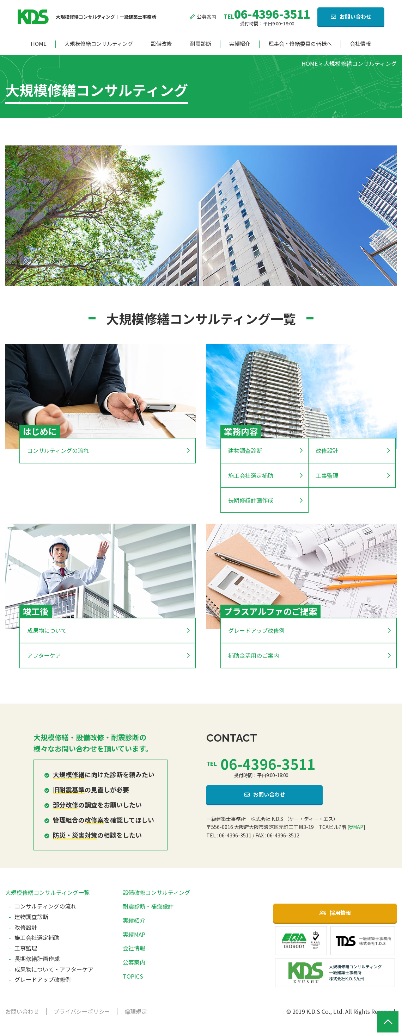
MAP (356, 826)
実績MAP (134, 934)
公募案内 (203, 16)
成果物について (47, 630)
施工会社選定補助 (250, 475)
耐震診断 (200, 43)
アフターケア (44, 655)
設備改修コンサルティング (156, 892)
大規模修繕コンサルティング (99, 43)
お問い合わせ (355, 16)
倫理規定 (135, 1011)
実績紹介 (239, 43)
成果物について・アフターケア (53, 969)
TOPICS (133, 976)
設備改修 (161, 43)
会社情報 (360, 43)
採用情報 (340, 912)
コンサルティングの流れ (58, 450)
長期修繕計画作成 (250, 500)
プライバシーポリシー (82, 1011)
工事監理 (327, 475)
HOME (39, 43)
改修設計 (327, 450)
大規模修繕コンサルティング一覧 (47, 892)
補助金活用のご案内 (253, 655)
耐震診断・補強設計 (148, 906)
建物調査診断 (245, 450)
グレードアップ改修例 (256, 630)
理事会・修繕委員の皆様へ (300, 43)
